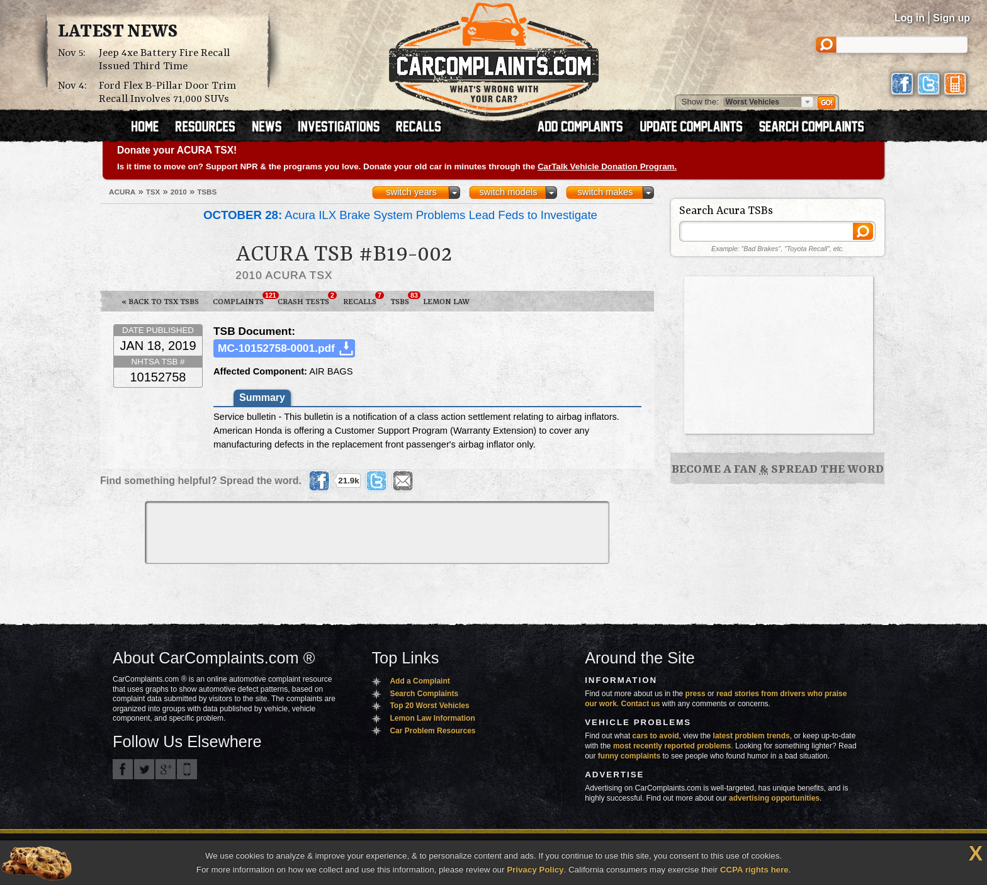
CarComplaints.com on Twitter (144, 769)
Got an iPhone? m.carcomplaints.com (187, 769)
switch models (508, 192)
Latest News (118, 32)
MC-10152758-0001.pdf (276, 348)
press (695, 693)
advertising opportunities (774, 798)
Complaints (242, 299)
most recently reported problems (672, 745)
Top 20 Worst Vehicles (429, 705)
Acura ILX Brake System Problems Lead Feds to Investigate (400, 215)
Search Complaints (424, 693)
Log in (909, 18)
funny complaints (629, 756)
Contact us (640, 703)
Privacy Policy (535, 869)
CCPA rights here (754, 869)
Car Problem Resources (432, 730)
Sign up (951, 18)
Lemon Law (446, 302)
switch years (411, 192)
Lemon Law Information (432, 718)
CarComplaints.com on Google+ (165, 769)
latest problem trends (751, 735)
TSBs (403, 299)
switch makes (605, 192)
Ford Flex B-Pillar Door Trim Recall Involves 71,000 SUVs (167, 92)
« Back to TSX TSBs (160, 302)
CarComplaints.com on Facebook (123, 769)
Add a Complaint (419, 681)
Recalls (363, 299)
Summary (262, 397)
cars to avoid (656, 735)
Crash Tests (307, 299)
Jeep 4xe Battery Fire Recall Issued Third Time (164, 59)
